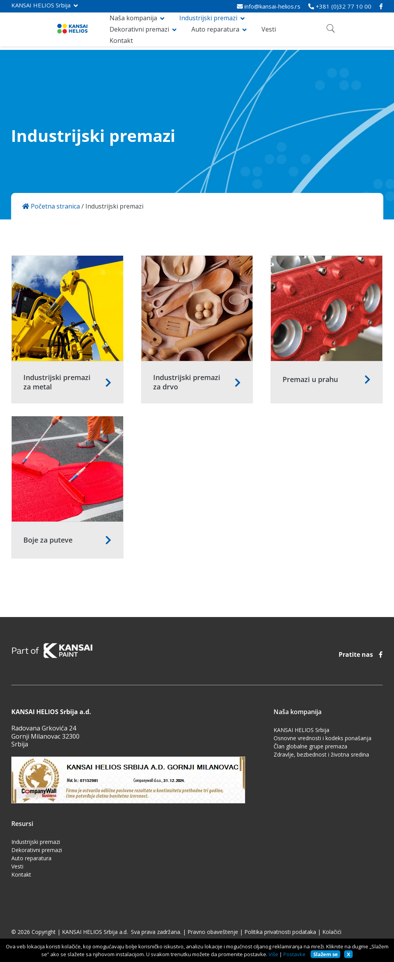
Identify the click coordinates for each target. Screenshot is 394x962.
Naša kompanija (98, 25)
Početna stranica (51, 206)
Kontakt (182, 36)
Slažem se (325, 954)
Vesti (151, 36)
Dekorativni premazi (254, 25)
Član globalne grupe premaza (310, 746)
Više (273, 954)
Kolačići (331, 931)
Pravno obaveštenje (212, 931)
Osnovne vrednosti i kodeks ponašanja (322, 738)
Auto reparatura (98, 36)
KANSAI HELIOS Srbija (41, 5)
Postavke (294, 954)
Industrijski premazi (173, 25)
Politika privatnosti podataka (280, 931)
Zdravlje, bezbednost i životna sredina (321, 754)
